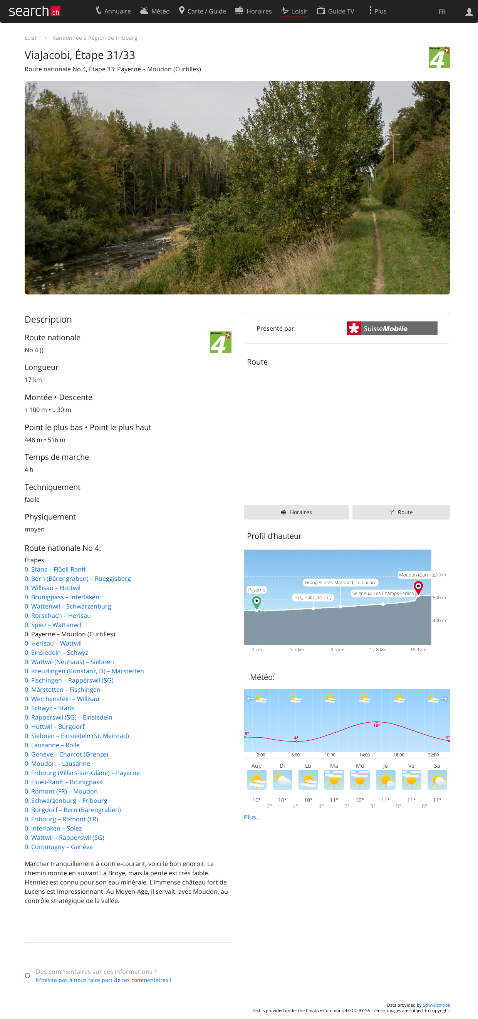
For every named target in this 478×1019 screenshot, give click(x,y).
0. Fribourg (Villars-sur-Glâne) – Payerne (82, 772)
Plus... (252, 817)
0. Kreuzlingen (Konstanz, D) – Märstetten (84, 671)
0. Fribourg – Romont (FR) (61, 819)
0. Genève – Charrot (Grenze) (66, 754)
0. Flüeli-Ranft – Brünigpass (63, 782)
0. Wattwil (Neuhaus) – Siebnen (69, 661)
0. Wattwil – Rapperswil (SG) (64, 837)
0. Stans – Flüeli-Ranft (55, 569)
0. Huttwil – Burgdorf (54, 726)
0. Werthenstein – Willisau (62, 698)
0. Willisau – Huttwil (53, 587)
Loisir (32, 37)
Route (405, 512)
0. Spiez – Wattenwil (53, 624)
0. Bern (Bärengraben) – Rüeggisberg (78, 578)
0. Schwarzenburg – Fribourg (66, 800)
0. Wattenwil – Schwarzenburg (68, 606)
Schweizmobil (436, 1005)
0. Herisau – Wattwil (53, 643)
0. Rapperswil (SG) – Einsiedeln (68, 717)
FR (442, 11)
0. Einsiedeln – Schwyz (56, 652)
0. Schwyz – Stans (49, 708)
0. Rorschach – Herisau (58, 615)
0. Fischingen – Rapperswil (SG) (69, 680)
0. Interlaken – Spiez (53, 828)
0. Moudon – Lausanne (57, 763)
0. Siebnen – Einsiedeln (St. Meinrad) (77, 735)
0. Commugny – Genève (59, 846)
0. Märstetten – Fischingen (63, 689)
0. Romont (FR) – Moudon (61, 791)
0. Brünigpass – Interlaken (62, 597)
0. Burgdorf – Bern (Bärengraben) (73, 809)
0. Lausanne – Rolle (52, 745)
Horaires (301, 512)
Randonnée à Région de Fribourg (95, 37)
